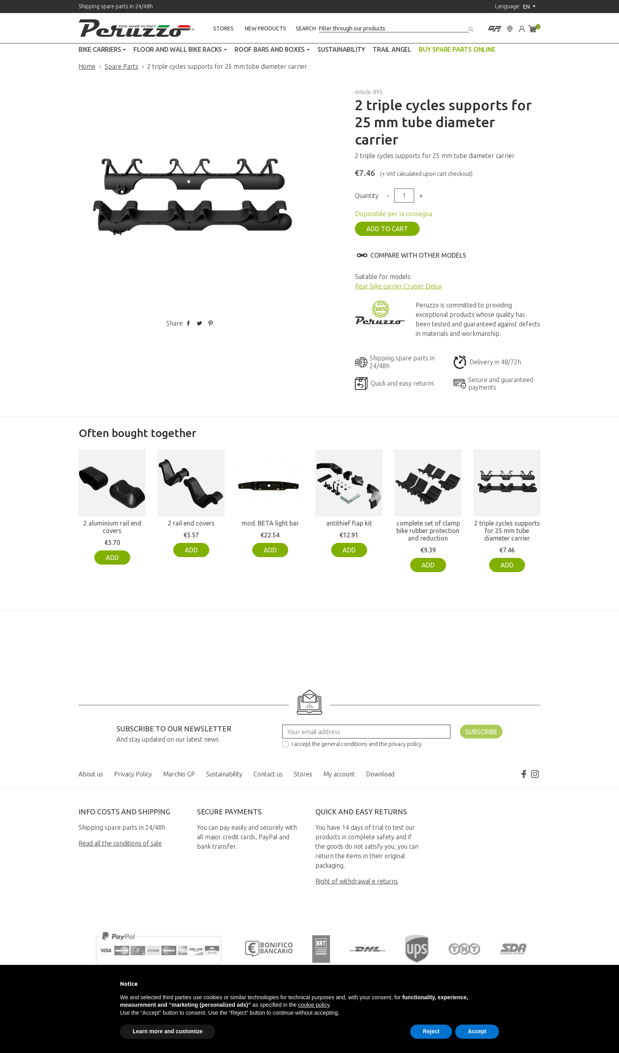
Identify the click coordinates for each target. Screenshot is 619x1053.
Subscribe (481, 731)
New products (265, 28)
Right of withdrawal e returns (356, 881)
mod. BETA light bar (270, 523)
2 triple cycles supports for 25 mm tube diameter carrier (507, 531)
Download (380, 774)
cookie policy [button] (313, 1005)
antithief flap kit (349, 523)
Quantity (367, 195)
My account (339, 774)
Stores (223, 28)
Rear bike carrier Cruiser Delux (398, 286)
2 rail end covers (191, 523)
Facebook (524, 774)
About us (91, 774)
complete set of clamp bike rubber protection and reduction (428, 531)
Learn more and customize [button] (168, 1031)
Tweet (199, 323)
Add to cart (387, 228)
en (527, 7)
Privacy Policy (133, 774)
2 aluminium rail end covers (112, 527)
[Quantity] (404, 195)
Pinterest (210, 323)
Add (112, 557)
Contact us (268, 774)
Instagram (535, 774)
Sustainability (224, 774)
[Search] (394, 28)
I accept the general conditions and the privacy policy (357, 744)
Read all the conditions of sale (120, 843)
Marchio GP (179, 774)
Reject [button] (431, 1031)
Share (188, 323)
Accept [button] (477, 1031)
